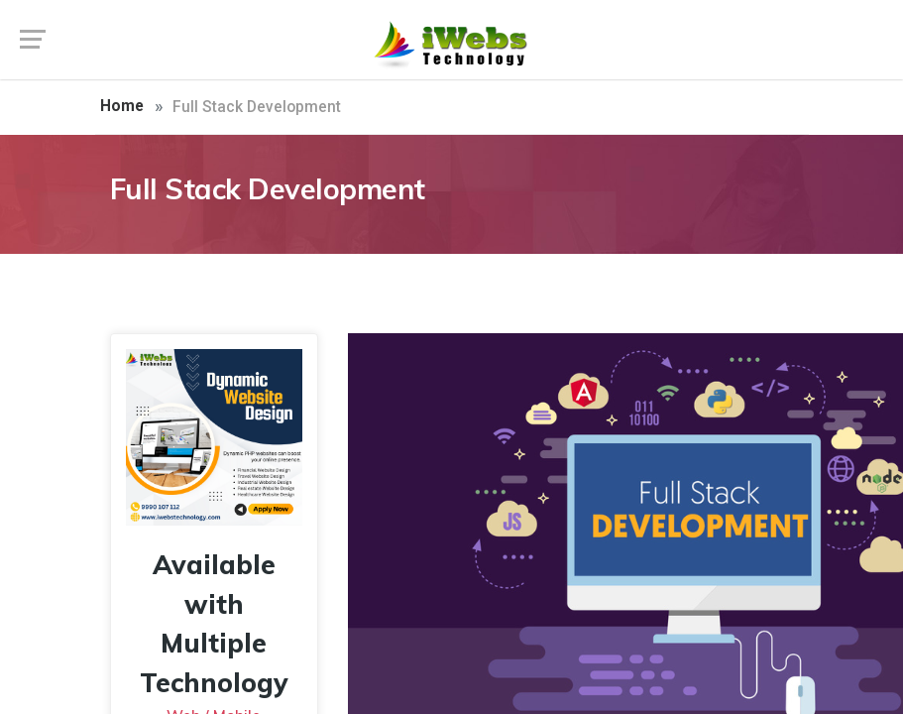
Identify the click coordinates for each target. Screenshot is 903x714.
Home (122, 106)
